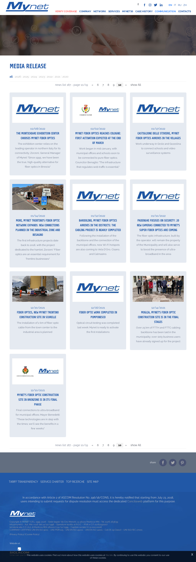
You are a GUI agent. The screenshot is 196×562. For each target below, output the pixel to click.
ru (179, 5)
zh (185, 5)
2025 (26, 76)
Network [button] (99, 11)
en (170, 5)
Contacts (184, 11)
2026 (18, 76)
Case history (144, 11)
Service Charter (52, 481)
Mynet (126, 11)
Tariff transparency (23, 481)
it (175, 5)
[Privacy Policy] (17, 534)
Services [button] (114, 11)
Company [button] (85, 11)
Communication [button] (165, 11)
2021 (57, 76)
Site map (93, 481)
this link (109, 555)
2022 (50, 76)
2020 (65, 76)
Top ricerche (75, 481)
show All (136, 84)
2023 (42, 76)
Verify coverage (66, 11)
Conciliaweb (135, 501)
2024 (34, 76)
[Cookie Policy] (32, 534)
